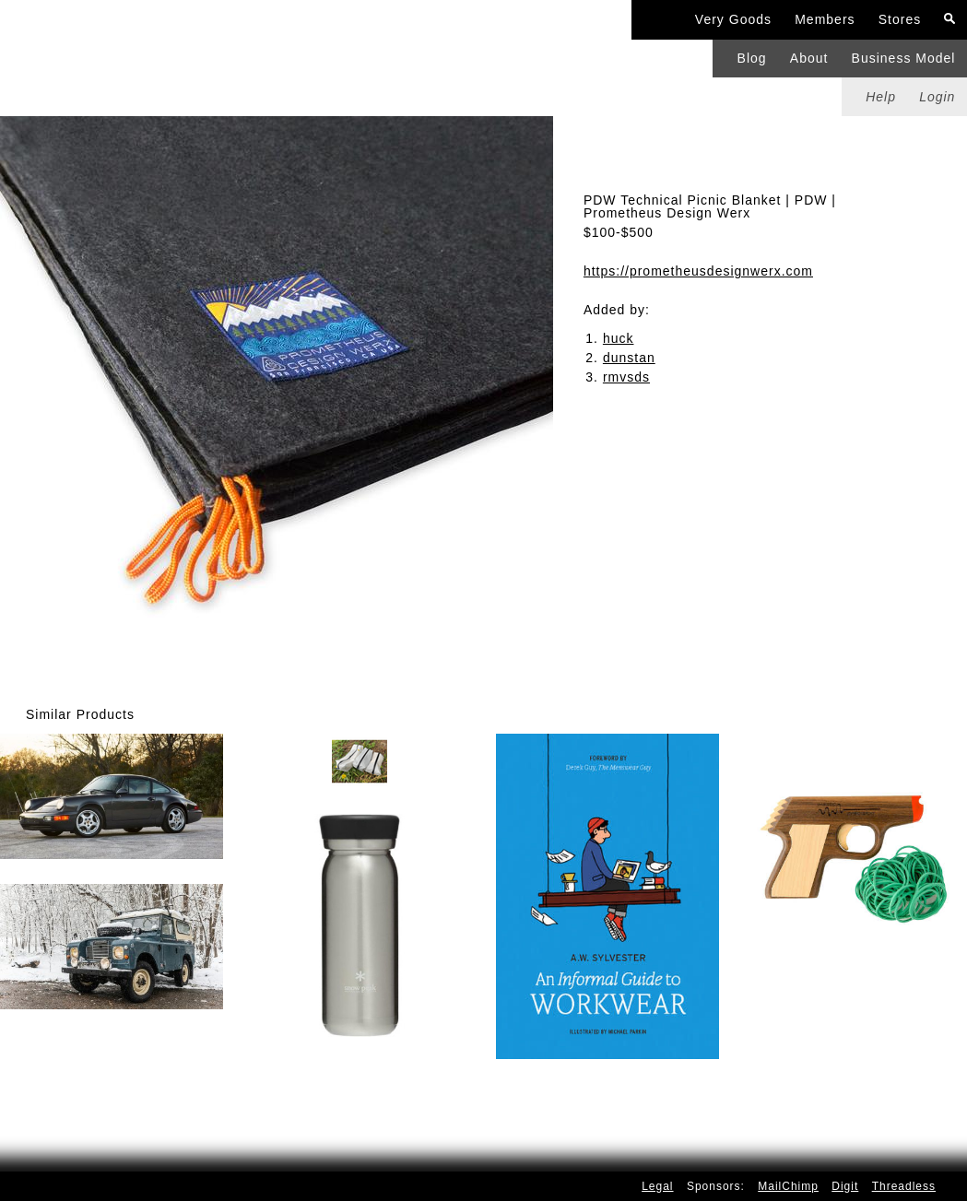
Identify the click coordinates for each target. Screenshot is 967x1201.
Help (881, 96)
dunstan (629, 357)
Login (937, 96)
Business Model (904, 58)
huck (618, 338)
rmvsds (626, 377)
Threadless (904, 1186)
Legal (657, 1186)
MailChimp (788, 1186)
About (809, 58)
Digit (844, 1186)
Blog (752, 58)
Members (825, 19)
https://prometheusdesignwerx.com (698, 271)
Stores (900, 19)
